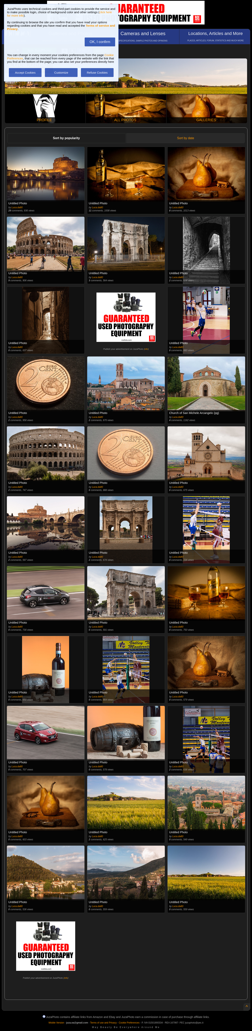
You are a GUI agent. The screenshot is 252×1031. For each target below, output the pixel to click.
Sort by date (185, 138)
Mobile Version (56, 1022)
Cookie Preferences (129, 1022)
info (146, 349)
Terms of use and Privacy (103, 1022)
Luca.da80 (17, 207)
